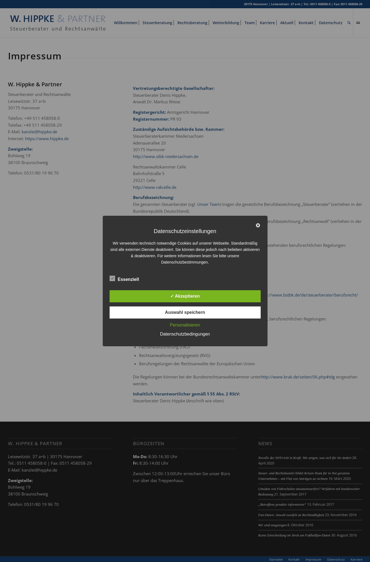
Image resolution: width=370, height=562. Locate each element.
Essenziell (124, 279)
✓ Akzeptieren (185, 296)
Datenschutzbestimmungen (184, 262)
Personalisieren (185, 325)
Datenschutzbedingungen (185, 334)
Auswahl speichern (185, 312)
